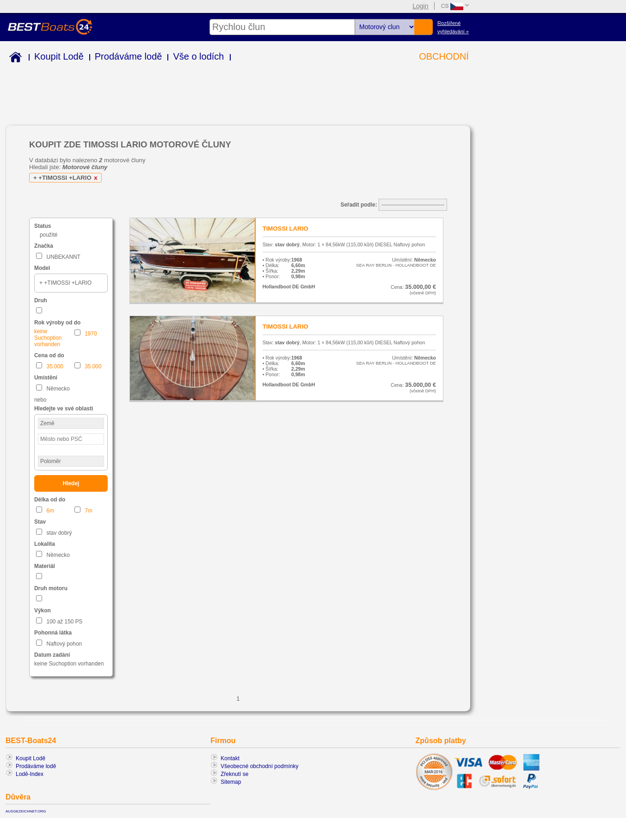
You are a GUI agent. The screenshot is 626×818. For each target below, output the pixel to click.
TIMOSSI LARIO (285, 228)
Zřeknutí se (234, 774)
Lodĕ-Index (29, 774)
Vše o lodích (198, 56)
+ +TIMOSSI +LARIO (66, 177)
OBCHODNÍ (444, 56)
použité (48, 235)
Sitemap (231, 782)
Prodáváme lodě (128, 56)
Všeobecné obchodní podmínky (259, 766)
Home (13, 58)
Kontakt (230, 758)
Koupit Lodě (59, 56)
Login (420, 6)
